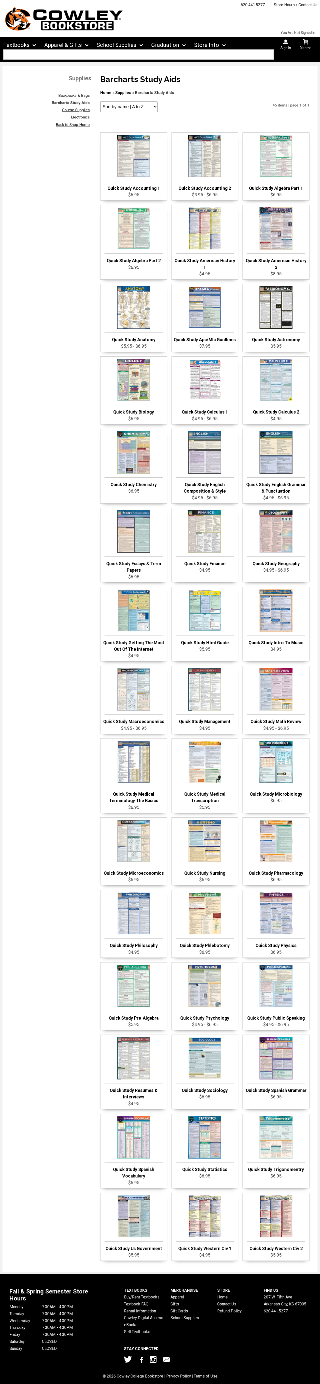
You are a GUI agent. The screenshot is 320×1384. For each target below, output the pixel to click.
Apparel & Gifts (63, 45)
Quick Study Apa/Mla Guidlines (205, 314)
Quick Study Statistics (205, 1144)
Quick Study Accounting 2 (205, 163)
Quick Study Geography (276, 538)
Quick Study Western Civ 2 (276, 1223)
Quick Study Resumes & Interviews (133, 1068)
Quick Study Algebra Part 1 (276, 163)
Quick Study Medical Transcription (205, 772)
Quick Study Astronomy (276, 314)
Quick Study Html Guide (205, 617)
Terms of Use (206, 1376)
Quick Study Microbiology (276, 769)
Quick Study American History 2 (276, 238)
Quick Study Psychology (205, 993)
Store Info (206, 45)
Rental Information (140, 1311)
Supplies (123, 92)
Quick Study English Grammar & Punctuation (276, 462)
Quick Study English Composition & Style (205, 462)
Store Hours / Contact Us (296, 4)
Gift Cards (179, 1311)
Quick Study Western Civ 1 (205, 1223)
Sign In (285, 48)
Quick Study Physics (276, 920)
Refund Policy (229, 1311)
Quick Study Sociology (205, 1065)
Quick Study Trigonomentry (276, 1144)
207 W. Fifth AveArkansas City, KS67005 (285, 1300)
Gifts (174, 1304)
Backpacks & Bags (74, 95)
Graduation (165, 45)
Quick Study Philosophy (133, 920)
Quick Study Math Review (276, 696)
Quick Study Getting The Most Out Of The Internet (133, 620)
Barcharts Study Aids (71, 103)
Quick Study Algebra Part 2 (133, 235)
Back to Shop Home (73, 124)
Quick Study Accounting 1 (133, 163)
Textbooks (16, 45)
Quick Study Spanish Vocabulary (133, 1147)
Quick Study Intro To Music (276, 617)
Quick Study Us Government (133, 1223)
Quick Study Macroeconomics (133, 696)
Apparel (177, 1297)
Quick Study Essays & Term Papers (133, 541)
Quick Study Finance (205, 538)
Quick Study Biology (133, 387)
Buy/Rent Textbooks (142, 1297)
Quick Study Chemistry (133, 459)
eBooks (131, 1324)
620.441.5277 (253, 4)
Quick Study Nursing (205, 848)
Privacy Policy (178, 1376)
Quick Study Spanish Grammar (276, 1065)
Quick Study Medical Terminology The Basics (133, 772)
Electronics (80, 117)
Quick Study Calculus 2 (276, 387)
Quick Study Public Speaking (276, 993)
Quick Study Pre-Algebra (133, 993)
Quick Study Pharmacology (276, 848)
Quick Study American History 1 (204, 238)
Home (106, 92)
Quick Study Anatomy (133, 314)
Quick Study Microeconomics (134, 848)
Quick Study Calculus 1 (205, 387)
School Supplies (116, 45)
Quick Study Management (205, 696)
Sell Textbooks (137, 1331)
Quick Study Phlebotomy (205, 920)
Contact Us (226, 1304)
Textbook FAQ (136, 1304)
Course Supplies (76, 110)
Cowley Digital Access (143, 1317)
